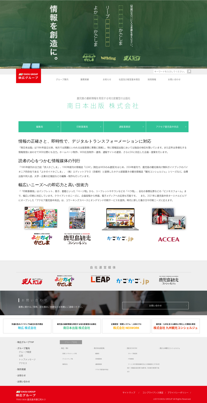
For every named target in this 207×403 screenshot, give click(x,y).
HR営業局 (131, 359)
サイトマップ (129, 392)
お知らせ (107, 79)
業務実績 (84, 79)
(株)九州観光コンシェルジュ (170, 348)
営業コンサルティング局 (69, 353)
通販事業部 (124, 126)
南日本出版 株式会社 (76, 326)
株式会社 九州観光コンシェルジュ (175, 326)
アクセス (23, 363)
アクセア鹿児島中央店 (167, 126)
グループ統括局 (132, 353)
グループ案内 (62, 79)
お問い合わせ (174, 79)
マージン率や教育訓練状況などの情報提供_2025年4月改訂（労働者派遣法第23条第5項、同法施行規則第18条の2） (143, 367)
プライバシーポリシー (178, 392)
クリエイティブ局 (67, 359)
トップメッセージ (27, 359)
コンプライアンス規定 (152, 392)
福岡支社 (65, 364)
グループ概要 (25, 352)
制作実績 (21, 369)
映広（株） (65, 348)
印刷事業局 (82, 126)
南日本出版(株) (99, 348)
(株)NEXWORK (132, 348)
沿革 (21, 356)
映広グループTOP (25, 342)
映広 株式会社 (27, 326)
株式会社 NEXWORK (126, 326)
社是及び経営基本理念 (129, 79)
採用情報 (152, 79)
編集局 (39, 126)
